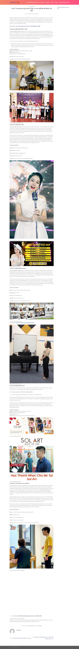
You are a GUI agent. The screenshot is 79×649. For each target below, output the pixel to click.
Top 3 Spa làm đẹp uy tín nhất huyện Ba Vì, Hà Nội (20, 638)
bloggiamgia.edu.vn (64, 2)
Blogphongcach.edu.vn (33, 2)
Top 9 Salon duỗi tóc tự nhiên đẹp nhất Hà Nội (25, 322)
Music (56, 2)
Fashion (48, 2)
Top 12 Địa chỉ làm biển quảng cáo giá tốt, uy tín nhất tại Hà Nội (29, 615)
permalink (40, 625)
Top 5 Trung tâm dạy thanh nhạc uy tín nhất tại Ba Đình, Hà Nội (27, 26)
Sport (52, 2)
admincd (36, 13)
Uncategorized (32, 6)
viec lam (42, 2)
